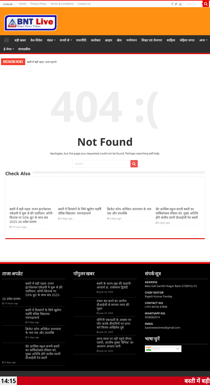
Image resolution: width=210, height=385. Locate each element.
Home (22, 4)
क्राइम (108, 40)
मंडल (50, 40)
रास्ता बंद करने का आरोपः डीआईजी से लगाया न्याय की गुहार (113, 305)
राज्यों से (64, 40)
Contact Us (84, 4)
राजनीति (81, 40)
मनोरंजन (131, 40)
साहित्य (171, 40)
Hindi (153, 348)
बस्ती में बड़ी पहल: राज (38, 62)
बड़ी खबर (20, 40)
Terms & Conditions (62, 4)
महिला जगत (187, 40)
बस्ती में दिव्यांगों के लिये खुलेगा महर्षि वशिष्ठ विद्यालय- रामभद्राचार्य (79, 211)
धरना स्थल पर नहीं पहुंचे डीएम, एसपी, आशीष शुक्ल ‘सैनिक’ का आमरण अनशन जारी (115, 342)
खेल (119, 40)
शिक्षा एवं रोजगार (151, 40)
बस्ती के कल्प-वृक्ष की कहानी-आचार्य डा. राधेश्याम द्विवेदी (114, 285)
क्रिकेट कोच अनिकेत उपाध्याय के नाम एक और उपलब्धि (43, 331)
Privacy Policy (38, 4)
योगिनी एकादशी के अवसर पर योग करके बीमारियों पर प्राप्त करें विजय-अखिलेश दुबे (114, 323)
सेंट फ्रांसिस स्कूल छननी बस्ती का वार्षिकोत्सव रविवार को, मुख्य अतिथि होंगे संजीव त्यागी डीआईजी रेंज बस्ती (177, 213)
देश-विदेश (36, 40)
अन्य (202, 40)
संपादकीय (24, 49)
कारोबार (95, 40)
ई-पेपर (7, 49)
